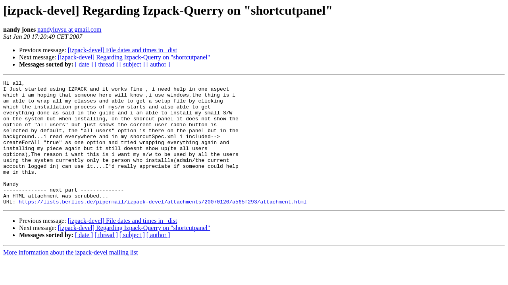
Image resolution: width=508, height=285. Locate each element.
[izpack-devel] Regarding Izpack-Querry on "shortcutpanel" (134, 57)
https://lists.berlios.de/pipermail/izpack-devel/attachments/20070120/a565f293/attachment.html (162, 226)
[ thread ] (106, 64)
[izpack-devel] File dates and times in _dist (122, 50)
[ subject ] (132, 64)
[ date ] (84, 64)
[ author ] (158, 64)
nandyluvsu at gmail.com (69, 29)
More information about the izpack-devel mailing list (70, 277)
